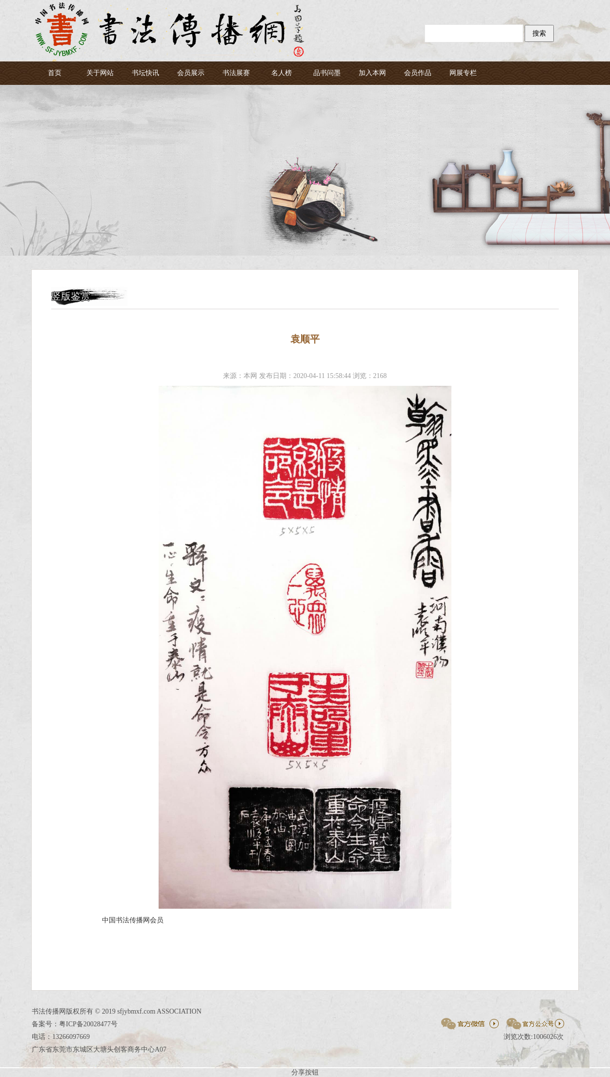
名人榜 (281, 73)
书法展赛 (236, 73)
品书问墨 (327, 73)
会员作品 (417, 73)
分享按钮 (305, 1072)
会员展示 (190, 73)
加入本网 (372, 73)
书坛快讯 (145, 73)
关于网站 (100, 73)
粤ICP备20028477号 (88, 1024)
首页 (54, 73)
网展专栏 (463, 73)
